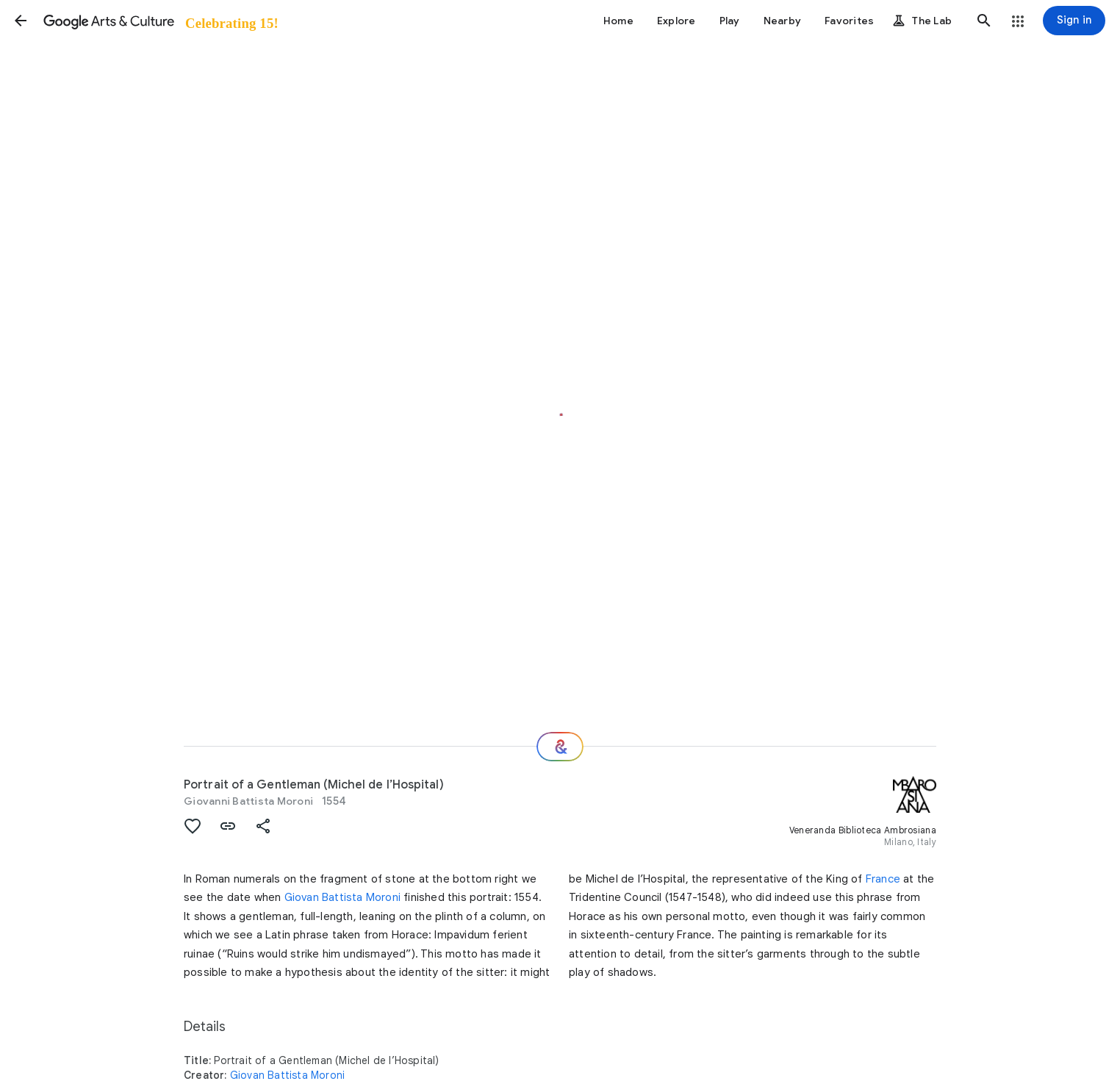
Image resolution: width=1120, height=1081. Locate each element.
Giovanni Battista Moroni (248, 801)
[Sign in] (1074, 20)
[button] (20, 20)
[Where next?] (560, 746)
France (883, 879)
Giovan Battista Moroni (342, 897)
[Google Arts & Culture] (160, 20)
